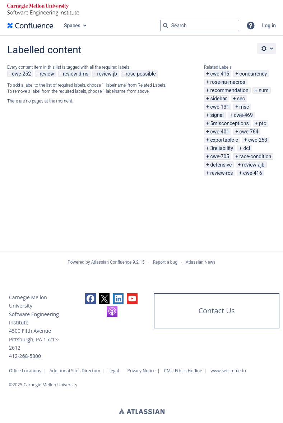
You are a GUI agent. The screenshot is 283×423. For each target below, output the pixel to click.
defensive (221, 165)
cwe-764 (249, 132)
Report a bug (165, 262)
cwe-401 (219, 132)
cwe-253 (257, 140)
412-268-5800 (25, 355)
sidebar (218, 98)
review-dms (75, 74)
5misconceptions (229, 123)
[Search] (165, 25)
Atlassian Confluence (111, 262)
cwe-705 (219, 156)
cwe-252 (21, 74)
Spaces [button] (72, 25)
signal (216, 115)
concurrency (253, 74)
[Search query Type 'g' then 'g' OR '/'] (199, 25)
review (47, 74)
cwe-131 (219, 107)
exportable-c (224, 140)
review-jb (107, 74)
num (264, 90)
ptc (262, 123)
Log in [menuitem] (269, 25)
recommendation (229, 90)
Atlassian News (200, 262)
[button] (251, 25)
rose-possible (141, 74)
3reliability (221, 148)
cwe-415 (219, 74)
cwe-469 (243, 115)
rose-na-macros (227, 82)
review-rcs (221, 173)
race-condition (256, 156)
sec (241, 98)
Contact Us (216, 310)
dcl (246, 148)
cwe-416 (252, 173)
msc (244, 107)
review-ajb (253, 165)
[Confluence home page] (30, 25)
